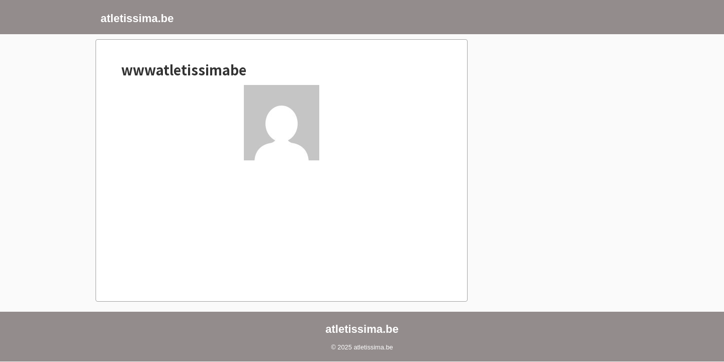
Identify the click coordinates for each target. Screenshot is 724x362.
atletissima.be (137, 18)
